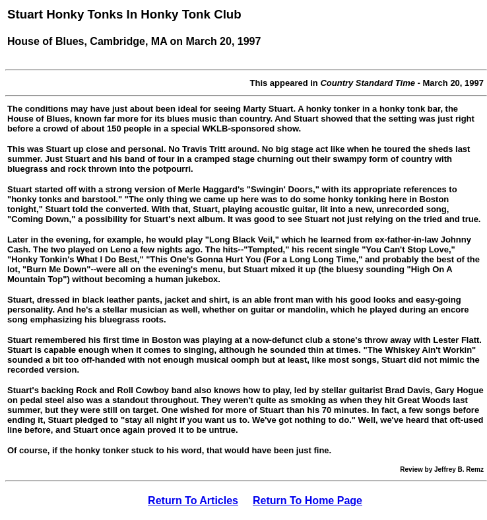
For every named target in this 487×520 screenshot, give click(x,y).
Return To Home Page (307, 500)
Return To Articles (193, 500)
